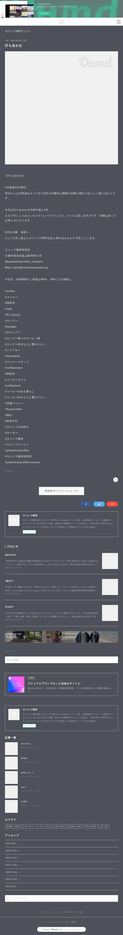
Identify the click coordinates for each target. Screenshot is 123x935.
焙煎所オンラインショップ (61, 491)
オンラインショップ (37, 826)
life (7, 40)
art (104, 826)
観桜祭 (24, 758)
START (9, 607)
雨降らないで (27, 773)
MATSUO (10, 555)
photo (75, 826)
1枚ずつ (9, 581)
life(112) (9, 471)
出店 (59, 826)
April (23, 787)
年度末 (24, 801)
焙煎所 (13, 826)
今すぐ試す (44, 13)
